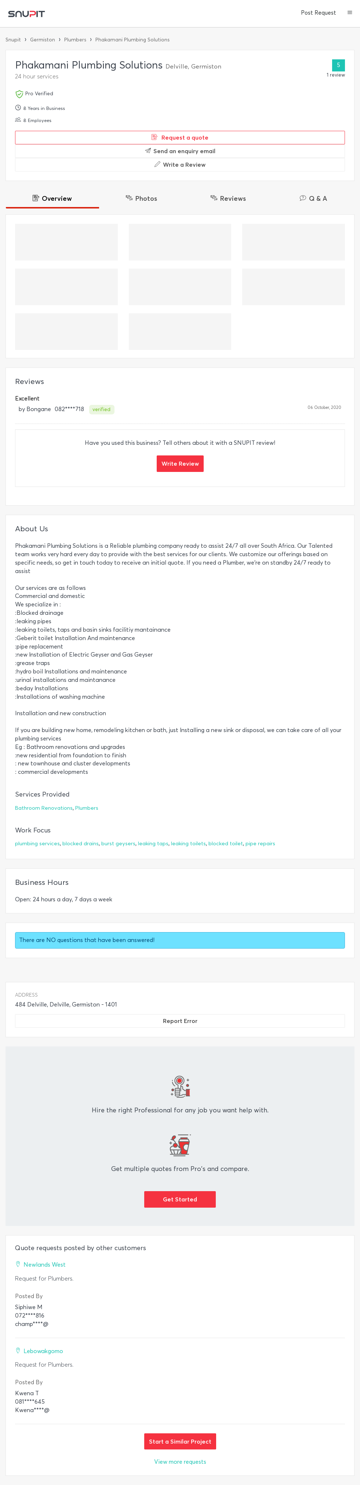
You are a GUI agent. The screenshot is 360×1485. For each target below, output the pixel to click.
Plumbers (75, 40)
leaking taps (153, 844)
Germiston (42, 40)
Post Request (318, 13)
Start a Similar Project (180, 1441)
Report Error (180, 1020)
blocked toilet (225, 844)
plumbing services (37, 844)
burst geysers (118, 844)
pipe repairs (260, 844)
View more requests (180, 1461)
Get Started (180, 1199)
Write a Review (180, 164)
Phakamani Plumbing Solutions (132, 40)
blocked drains (80, 844)
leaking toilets (188, 844)
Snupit (13, 40)
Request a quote (180, 137)
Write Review (180, 463)
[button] (350, 13)
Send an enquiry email (180, 151)
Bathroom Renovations (44, 808)
